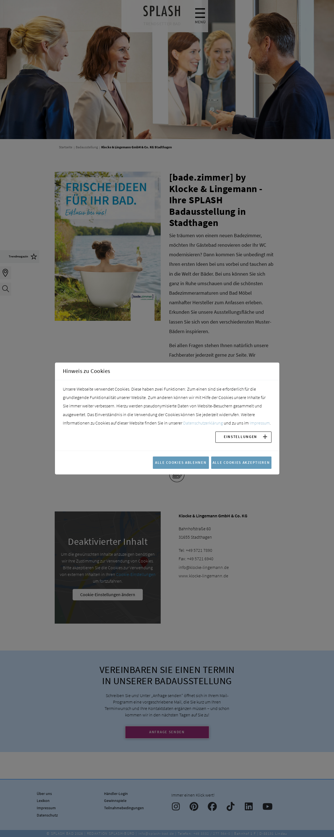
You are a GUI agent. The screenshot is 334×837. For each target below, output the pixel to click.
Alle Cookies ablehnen (181, 462)
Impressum (260, 423)
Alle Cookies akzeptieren (241, 462)
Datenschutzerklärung (203, 423)
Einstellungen (240, 436)
